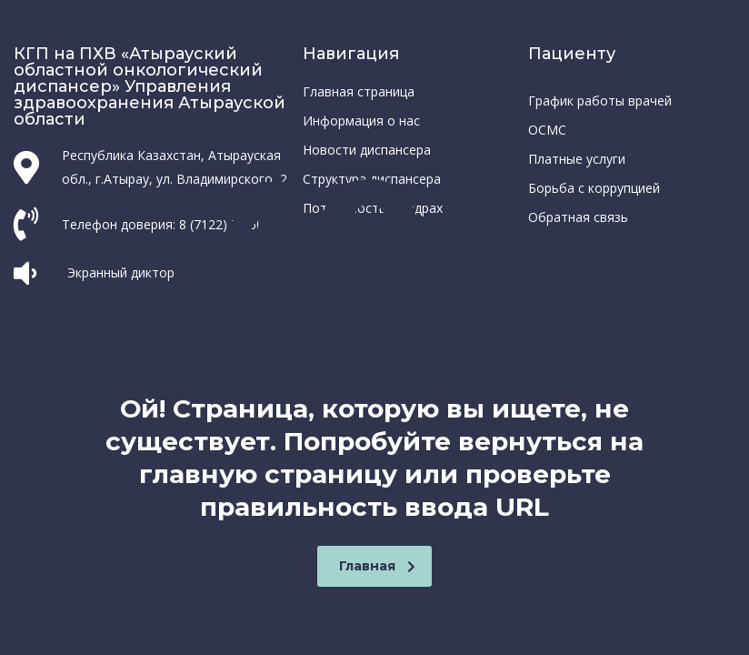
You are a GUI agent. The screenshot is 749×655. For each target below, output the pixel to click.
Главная (377, 566)
